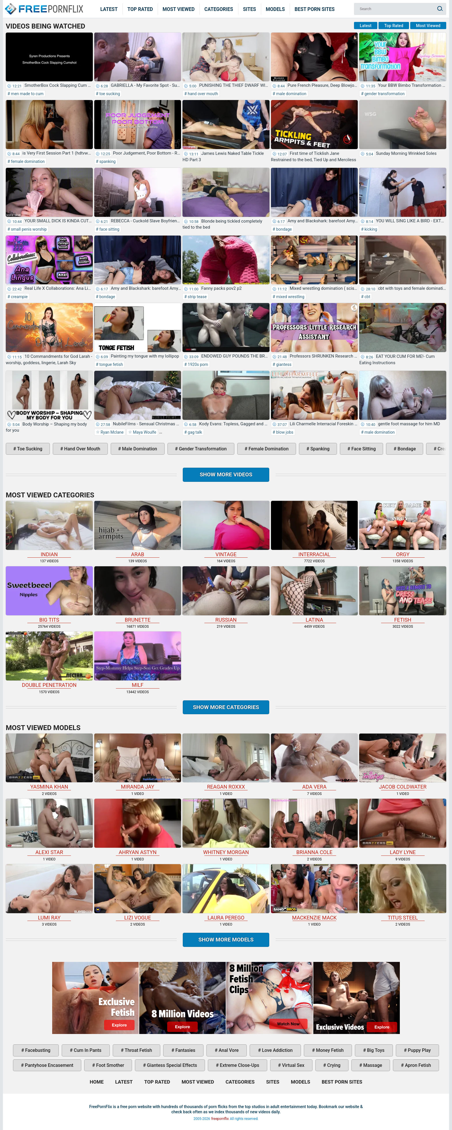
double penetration (49, 659)
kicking (370, 229)
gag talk (194, 432)
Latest (109, 9)
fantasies (184, 1050)
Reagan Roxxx (226, 762)
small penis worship (28, 229)
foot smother (109, 1065)
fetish (402, 594)
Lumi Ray (49, 892)
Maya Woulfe (144, 432)
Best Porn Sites (315, 9)
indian (49, 529)
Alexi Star (49, 827)
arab (137, 529)
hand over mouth (202, 93)
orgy (402, 529)
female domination (27, 161)
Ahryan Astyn (137, 827)
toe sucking (109, 93)
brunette (137, 594)
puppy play (419, 1050)
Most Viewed (179, 9)
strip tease (197, 296)
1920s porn (197, 364)
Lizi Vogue (137, 892)
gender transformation (384, 93)
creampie (19, 296)
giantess (283, 364)
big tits (49, 594)
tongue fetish (110, 364)
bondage (283, 229)
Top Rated (140, 9)
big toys (375, 1050)
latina (314, 594)
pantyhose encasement (48, 1065)
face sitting (108, 229)
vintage (226, 529)
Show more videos (226, 474)
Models (275, 9)
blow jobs (284, 432)
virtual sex (292, 1065)
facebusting (37, 1050)
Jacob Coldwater (402, 762)
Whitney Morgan (226, 827)
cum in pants (87, 1050)
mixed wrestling (289, 296)
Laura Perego (226, 892)
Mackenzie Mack (314, 892)
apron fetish (417, 1065)
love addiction (277, 1050)
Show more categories (226, 707)
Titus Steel (402, 892)
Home (43, 5)
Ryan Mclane (112, 432)
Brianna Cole (314, 827)
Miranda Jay (137, 762)
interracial (314, 529)
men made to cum (27, 93)
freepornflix (220, 1119)
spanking (107, 161)
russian (226, 594)
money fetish (329, 1050)
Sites (249, 9)
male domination (290, 93)
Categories (218, 9)
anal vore (228, 1050)
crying (333, 1065)
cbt (367, 296)
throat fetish (138, 1050)
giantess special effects (171, 1065)
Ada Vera (314, 762)
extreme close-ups (239, 1065)
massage (372, 1065)
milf (137, 659)
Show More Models (226, 939)
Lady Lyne (402, 827)
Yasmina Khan (49, 762)
